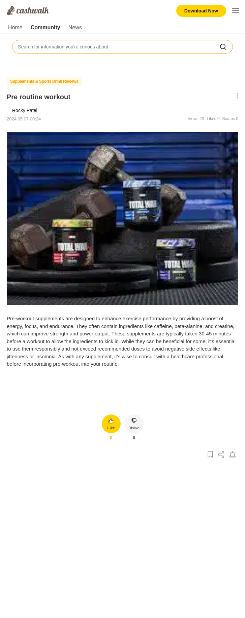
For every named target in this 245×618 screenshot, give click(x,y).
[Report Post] (232, 454)
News (75, 27)
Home (15, 27)
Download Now (201, 10)
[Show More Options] (235, 96)
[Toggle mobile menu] (236, 11)
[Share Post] (221, 454)
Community (45, 27)
